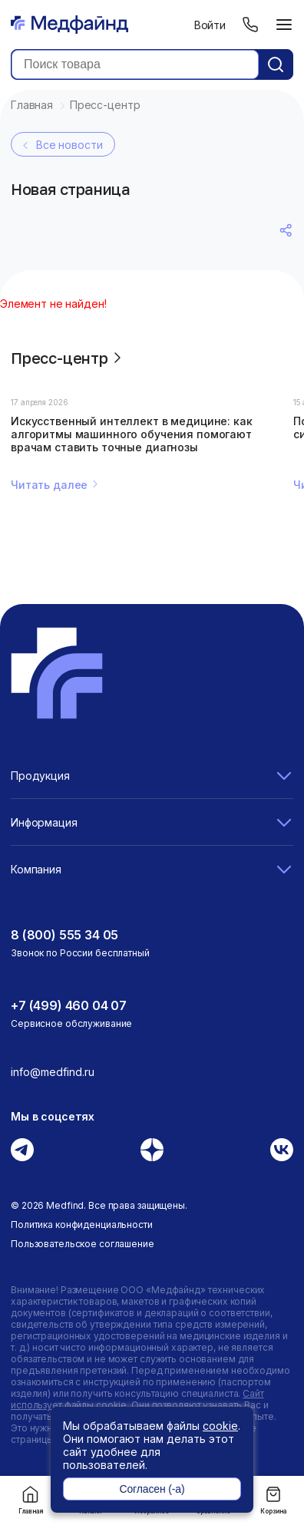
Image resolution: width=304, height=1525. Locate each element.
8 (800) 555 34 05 (64, 934)
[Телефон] (250, 24)
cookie (220, 1425)
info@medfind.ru (52, 1071)
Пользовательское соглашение (82, 1243)
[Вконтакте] (281, 1149)
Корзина (273, 1500)
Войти (210, 24)
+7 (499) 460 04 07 (69, 1005)
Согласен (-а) (151, 1489)
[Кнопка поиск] (275, 64)
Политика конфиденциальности (82, 1224)
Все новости (60, 145)
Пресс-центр (69, 357)
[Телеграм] (22, 1149)
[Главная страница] (69, 24)
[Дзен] (152, 1149)
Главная (30, 1500)
